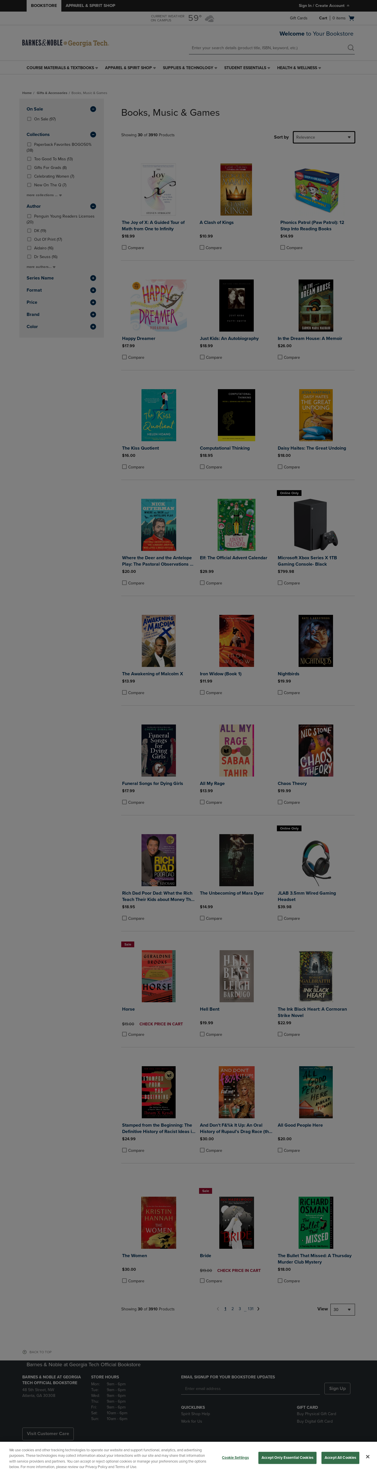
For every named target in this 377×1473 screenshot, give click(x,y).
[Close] (367, 1456)
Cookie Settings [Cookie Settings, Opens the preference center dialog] (235, 1457)
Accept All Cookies (340, 1457)
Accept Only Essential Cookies (287, 1457)
